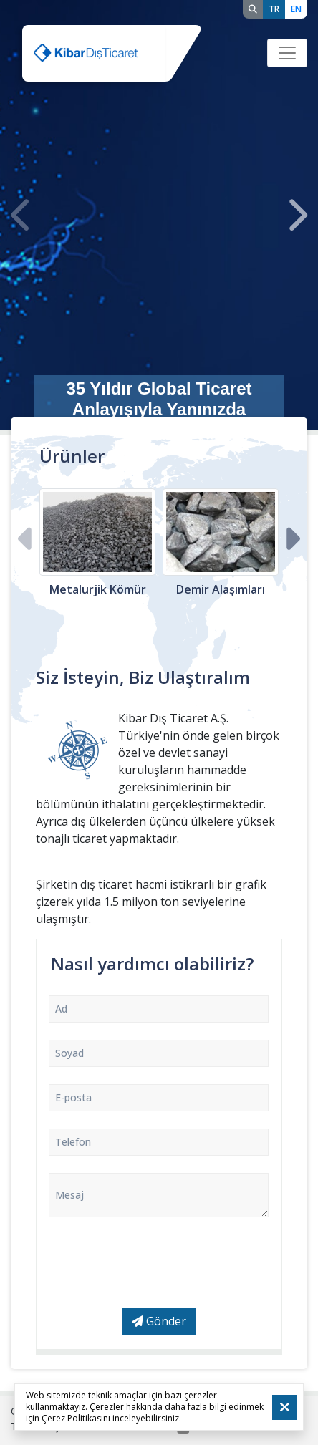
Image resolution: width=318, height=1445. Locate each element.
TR (274, 9)
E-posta (73, 1097)
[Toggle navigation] (287, 53)
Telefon (73, 1142)
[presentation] (22, 215)
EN (296, 9)
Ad (61, 1008)
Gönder (159, 1321)
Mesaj (69, 1195)
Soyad (69, 1053)
